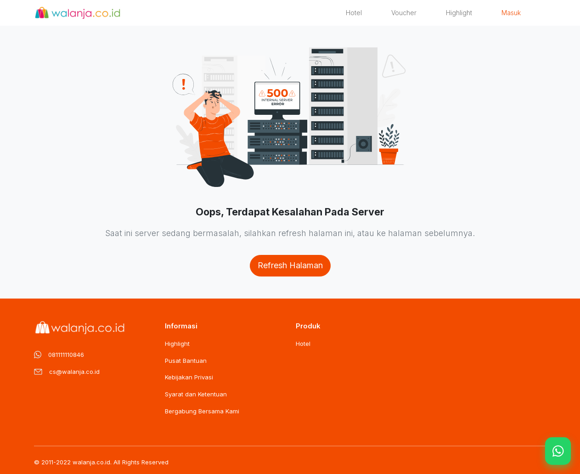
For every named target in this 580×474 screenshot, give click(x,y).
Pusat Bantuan (186, 360)
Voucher (404, 13)
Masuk (511, 13)
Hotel (354, 13)
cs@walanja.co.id (74, 371)
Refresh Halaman (290, 265)
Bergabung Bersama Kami (202, 411)
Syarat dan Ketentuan (196, 394)
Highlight (459, 13)
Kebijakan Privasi (189, 377)
